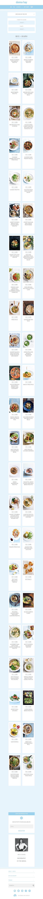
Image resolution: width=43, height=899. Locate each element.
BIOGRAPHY (21, 858)
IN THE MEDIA (21, 861)
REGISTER (21, 831)
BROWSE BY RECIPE (21, 14)
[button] (21, 871)
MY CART (26, 7)
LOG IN (18, 7)
